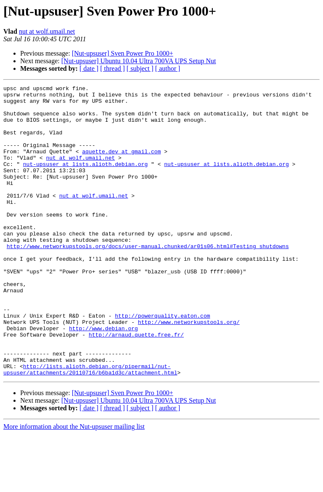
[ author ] (167, 68)
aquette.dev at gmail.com (121, 165)
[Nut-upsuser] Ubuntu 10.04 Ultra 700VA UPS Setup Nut (138, 60)
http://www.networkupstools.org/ (189, 370)
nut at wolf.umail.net (47, 31)
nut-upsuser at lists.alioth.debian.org (85, 180)
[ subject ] (140, 68)
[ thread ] (112, 68)
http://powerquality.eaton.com (162, 362)
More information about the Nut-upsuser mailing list (74, 484)
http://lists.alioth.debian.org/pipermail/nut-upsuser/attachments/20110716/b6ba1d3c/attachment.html (90, 426)
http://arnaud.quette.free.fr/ (136, 385)
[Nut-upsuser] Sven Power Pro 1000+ (122, 53)
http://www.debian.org (103, 377)
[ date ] (88, 68)
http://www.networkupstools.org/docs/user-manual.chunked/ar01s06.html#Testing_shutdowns (148, 279)
